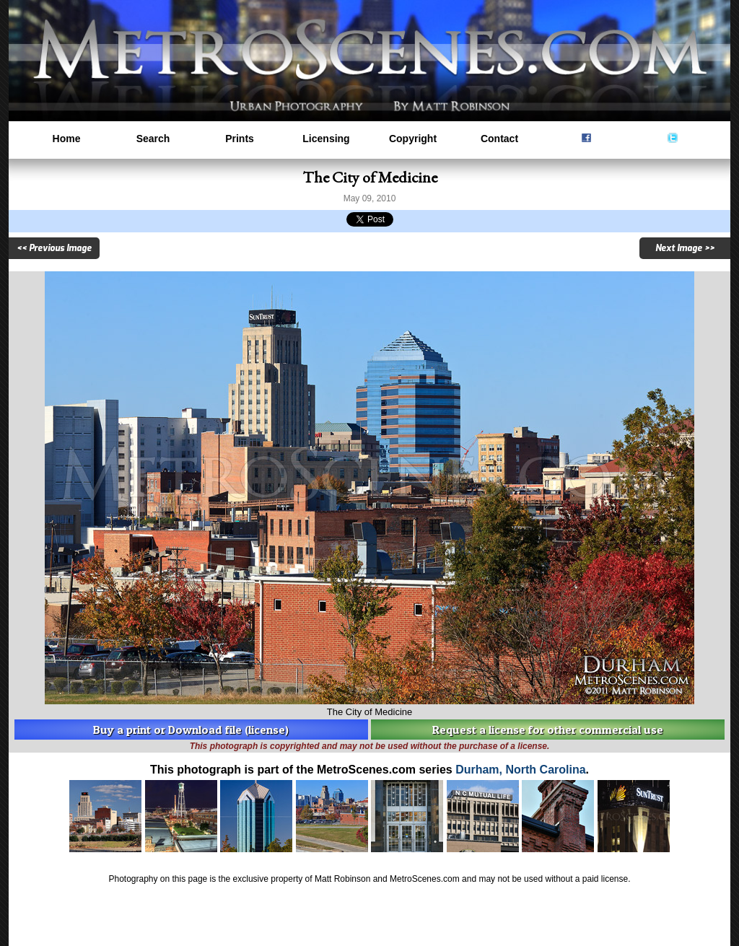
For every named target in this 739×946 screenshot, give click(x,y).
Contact (499, 138)
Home (67, 138)
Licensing (325, 138)
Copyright (413, 138)
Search (153, 138)
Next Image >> (684, 248)
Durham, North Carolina (520, 769)
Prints (239, 138)
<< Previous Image (54, 248)
